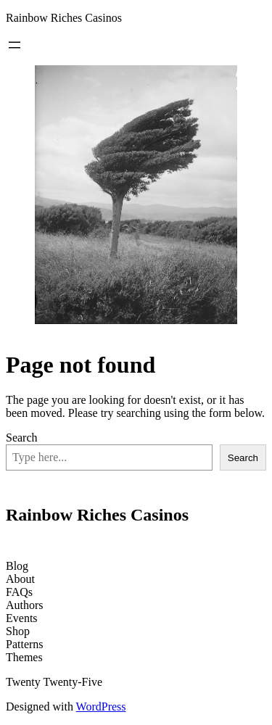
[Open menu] (14, 45)
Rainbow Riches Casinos (64, 18)
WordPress (101, 706)
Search (22, 437)
